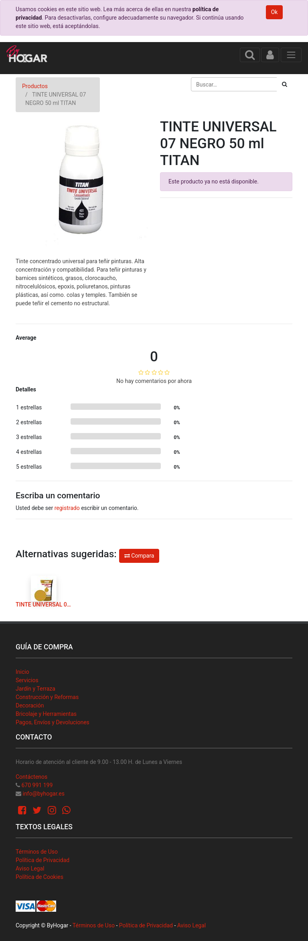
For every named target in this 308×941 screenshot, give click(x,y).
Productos (35, 86)
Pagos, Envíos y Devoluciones (52, 722)
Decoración (30, 705)
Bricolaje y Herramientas (46, 714)
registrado (67, 508)
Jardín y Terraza (35, 688)
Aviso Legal (30, 868)
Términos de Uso (37, 851)
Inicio (22, 672)
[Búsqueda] (284, 84)
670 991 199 (37, 785)
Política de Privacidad (42, 860)
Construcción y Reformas (47, 697)
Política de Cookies (39, 877)
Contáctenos (31, 777)
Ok (274, 12)
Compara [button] (139, 555)
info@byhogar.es (43, 793)
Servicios (27, 680)
